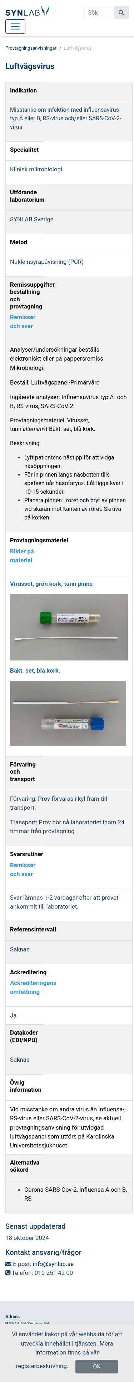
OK (96, 1366)
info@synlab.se (53, 1263)
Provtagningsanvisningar (30, 48)
